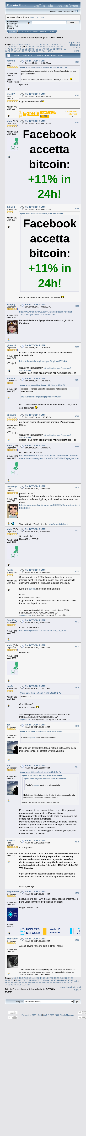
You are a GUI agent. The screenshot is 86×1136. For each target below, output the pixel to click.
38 (49, 46)
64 (62, 49)
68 (12, 51)
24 (9, 46)
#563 (77, 122)
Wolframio (12, 938)
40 (55, 46)
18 (52, 44)
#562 (77, 95)
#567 (77, 380)
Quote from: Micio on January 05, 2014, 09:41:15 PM (41, 214)
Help (21, 31)
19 (55, 44)
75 (31, 51)
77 (37, 51)
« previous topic (74, 43)
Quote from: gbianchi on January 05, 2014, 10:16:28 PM (42, 385)
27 (17, 46)
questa (32, 588)
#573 (77, 622)
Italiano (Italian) (36, 37)
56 (40, 49)
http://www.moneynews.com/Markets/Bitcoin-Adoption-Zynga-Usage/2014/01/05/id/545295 (46, 313)
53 (31, 49)
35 (41, 46)
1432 (49, 51)
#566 (77, 347)
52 (29, 49)
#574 (77, 647)
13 (38, 44)
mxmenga (12, 486)
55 (37, 49)
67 (9, 51)
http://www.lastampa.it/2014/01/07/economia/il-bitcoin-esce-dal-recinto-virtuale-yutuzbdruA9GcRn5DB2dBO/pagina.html (49, 457)
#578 (77, 842)
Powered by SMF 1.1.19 (32, 1015)
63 (59, 49)
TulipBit (11, 207)
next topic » (76, 46)
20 (58, 44)
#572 (77, 571)
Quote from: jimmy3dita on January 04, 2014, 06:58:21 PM (43, 67)
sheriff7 (11, 94)
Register (44, 31)
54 (34, 49)
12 (35, 44)
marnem (11, 60)
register (40, 17)
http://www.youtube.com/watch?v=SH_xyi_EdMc (43, 630)
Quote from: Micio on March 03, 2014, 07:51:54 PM (40, 772)
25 (12, 46)
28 (20, 46)
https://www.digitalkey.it (58, 524)
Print (76, 51)
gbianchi (11, 345)
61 (54, 49)
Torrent (11, 28)
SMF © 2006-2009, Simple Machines (58, 1015)
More (52, 31)
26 (15, 46)
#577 (77, 767)
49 (20, 49)
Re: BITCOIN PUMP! (35, 60)
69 (15, 51)
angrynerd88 (13, 891)
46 (12, 49)
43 (63, 46)
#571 (77, 530)
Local (23, 37)
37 (46, 46)
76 (34, 51)
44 (6, 49)
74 (29, 51)
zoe (8, 724)
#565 (77, 306)
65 (65, 49)
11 (33, 44)
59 (48, 49)
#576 (77, 726)
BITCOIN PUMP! (54, 37)
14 (41, 44)
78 (40, 51)
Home (13, 31)
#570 (77, 488)
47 (15, 49)
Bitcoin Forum (12, 37)
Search (28, 31)
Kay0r (10, 570)
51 (26, 49)
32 (32, 46)
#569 (77, 447)
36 (44, 46)
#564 (77, 208)
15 (44, 44)
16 (47, 44)
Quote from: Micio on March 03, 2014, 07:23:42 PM (40, 693)
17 (49, 44)
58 (45, 49)
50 (23, 49)
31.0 (16, 26)
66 (6, 51)
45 (9, 49)
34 (38, 46)
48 (17, 49)
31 (30, 46)
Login (35, 31)
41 (58, 46)
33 (35, 46)
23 (6, 46)
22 (63, 44)
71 (20, 51)
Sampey (11, 304)
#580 (77, 940)
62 (57, 49)
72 (23, 51)
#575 (77, 688)
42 (61, 46)
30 (27, 46)
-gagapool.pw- (25, 615)
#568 (77, 416)
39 (52, 46)
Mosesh (11, 840)
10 (30, 44)
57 (42, 49)
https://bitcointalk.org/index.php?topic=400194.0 (43, 361)
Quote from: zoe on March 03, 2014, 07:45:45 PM (42, 775)
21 (61, 44)
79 (42, 51)
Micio (9, 121)
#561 (77, 62)
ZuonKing (12, 620)
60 (51, 49)
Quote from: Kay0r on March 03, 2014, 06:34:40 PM (41, 731)
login (32, 17)
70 (17, 51)
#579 (77, 893)
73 (26, 51)
